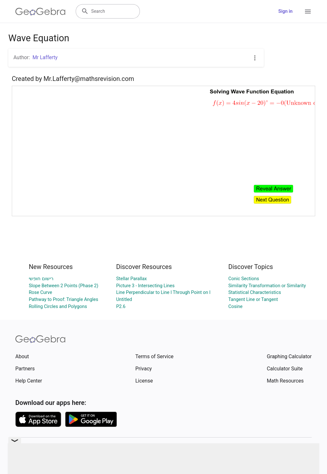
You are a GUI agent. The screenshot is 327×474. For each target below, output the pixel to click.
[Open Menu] (308, 11)
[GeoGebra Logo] (40, 11)
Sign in (285, 11)
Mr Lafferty (45, 57)
